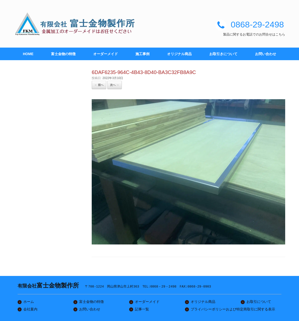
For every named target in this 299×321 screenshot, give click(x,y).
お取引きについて (223, 54)
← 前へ (99, 84)
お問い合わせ (265, 54)
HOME (28, 54)
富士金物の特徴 (63, 54)
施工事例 (142, 54)
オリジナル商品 (179, 54)
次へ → (114, 84)
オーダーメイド (105, 54)
